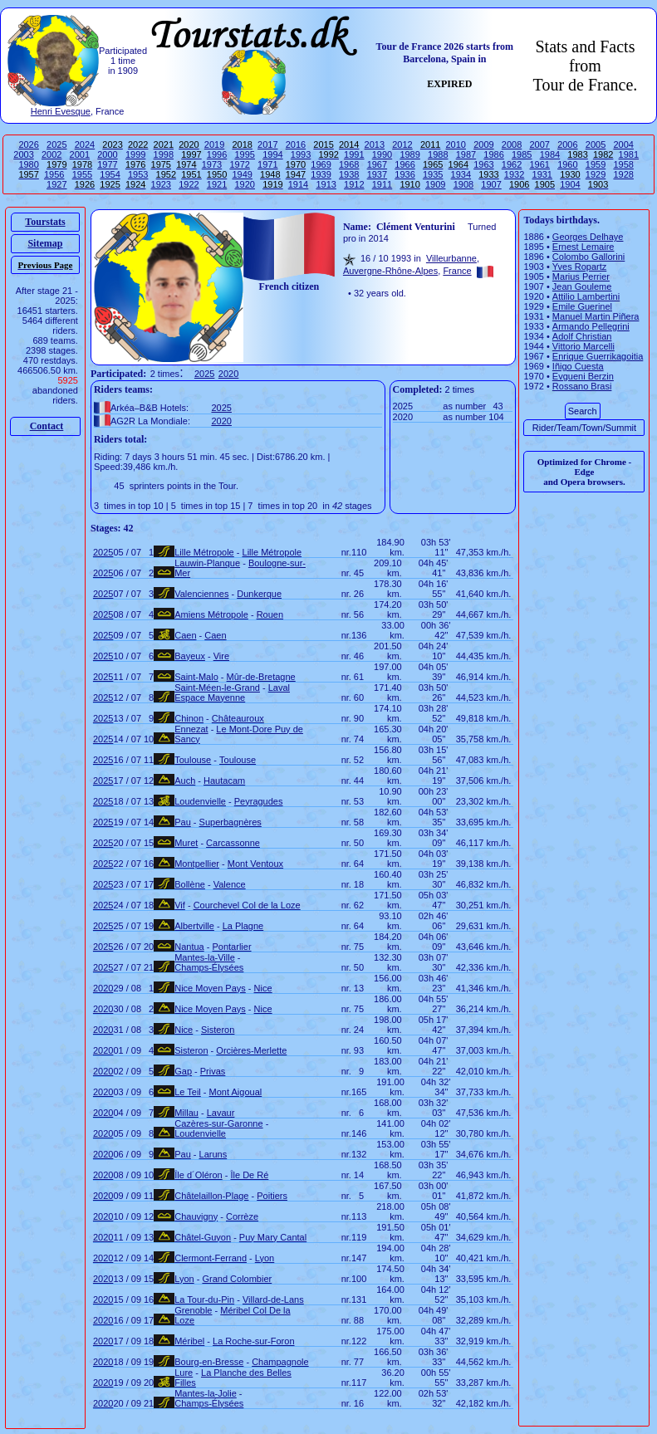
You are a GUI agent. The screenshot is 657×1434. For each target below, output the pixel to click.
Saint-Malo (196, 677)
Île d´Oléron (198, 1175)
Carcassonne (233, 843)
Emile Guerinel (582, 306)
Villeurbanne (451, 258)
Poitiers (272, 1196)
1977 (107, 164)
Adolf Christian (582, 336)
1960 (567, 164)
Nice (263, 988)
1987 (466, 154)
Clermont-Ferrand (210, 1258)
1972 (239, 164)
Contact (47, 426)
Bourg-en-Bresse (208, 1362)
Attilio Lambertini (586, 296)
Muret (186, 843)
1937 (377, 174)
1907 (491, 184)
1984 (550, 154)
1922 (189, 184)
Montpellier (196, 864)
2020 (228, 374)
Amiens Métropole (211, 614)
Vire (221, 656)
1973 (212, 164)
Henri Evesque (61, 111)
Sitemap (44, 243)
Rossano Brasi (582, 386)
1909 (435, 184)
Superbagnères (230, 822)
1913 (326, 184)
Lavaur (221, 1113)
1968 (349, 164)
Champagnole (280, 1362)
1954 (110, 174)
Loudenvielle (200, 801)
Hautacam (224, 781)
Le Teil (187, 1092)
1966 (404, 164)
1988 (438, 154)
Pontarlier (231, 947)
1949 (242, 174)
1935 (433, 174)
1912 (354, 184)
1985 (522, 154)
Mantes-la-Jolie (205, 1393)
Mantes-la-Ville (204, 957)
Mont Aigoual (235, 1092)
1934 (461, 174)
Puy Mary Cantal (272, 1237)
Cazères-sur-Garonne (218, 1123)
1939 (321, 174)
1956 (54, 174)
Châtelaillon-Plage (211, 1196)
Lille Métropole (204, 552)
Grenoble (193, 1310)
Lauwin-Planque (207, 563)
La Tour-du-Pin (204, 1299)
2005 (596, 144)
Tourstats (45, 222)
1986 (493, 154)
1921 (217, 184)
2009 (483, 144)
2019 (214, 144)
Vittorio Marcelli (583, 346)
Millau (186, 1113)
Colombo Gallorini (588, 257)
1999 (135, 154)
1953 (138, 174)
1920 (244, 184)
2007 (539, 144)
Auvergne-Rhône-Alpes (390, 271)
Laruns (213, 1154)
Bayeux (189, 656)
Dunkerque (259, 594)
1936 (404, 174)
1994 (272, 154)
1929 (596, 174)
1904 (570, 184)
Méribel (189, 1341)
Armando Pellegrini (591, 326)
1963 (483, 164)
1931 (542, 174)
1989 (409, 154)
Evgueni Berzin (583, 376)
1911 (382, 184)
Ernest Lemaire (583, 247)
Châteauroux (238, 718)
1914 (298, 184)
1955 (82, 174)
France (457, 271)
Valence (229, 884)
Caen (185, 635)
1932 (514, 174)
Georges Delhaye (588, 237)
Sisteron (217, 1030)
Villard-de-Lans (273, 1299)
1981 (629, 154)
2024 (85, 144)
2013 (375, 144)
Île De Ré (249, 1175)
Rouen (270, 614)
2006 (567, 144)
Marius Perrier (581, 276)
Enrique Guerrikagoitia (597, 356)
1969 (321, 164)
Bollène (189, 884)
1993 (301, 154)
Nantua (188, 947)
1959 (596, 164)
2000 (107, 154)
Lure (183, 1373)
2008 (512, 144)
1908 (463, 184)
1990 (382, 154)
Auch (184, 781)
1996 (217, 154)
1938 (349, 174)
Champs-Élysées (208, 967)
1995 (244, 154)
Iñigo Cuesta (578, 366)
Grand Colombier (237, 1279)
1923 (161, 184)
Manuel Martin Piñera (596, 316)
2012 (402, 144)
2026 (28, 144)
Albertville (194, 926)
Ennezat (191, 729)
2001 (80, 154)
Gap (183, 1071)
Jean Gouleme (582, 286)
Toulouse (192, 760)
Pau (182, 822)
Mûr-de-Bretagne (261, 677)
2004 (623, 144)
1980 (28, 164)
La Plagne (243, 926)
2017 (267, 144)
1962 (512, 164)
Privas (213, 1071)
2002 (51, 154)
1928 (623, 174)
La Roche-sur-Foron (253, 1341)
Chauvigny (196, 1216)
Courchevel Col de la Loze (247, 905)
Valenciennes (201, 594)
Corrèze (242, 1216)
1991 (354, 154)
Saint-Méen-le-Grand (217, 688)
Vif (179, 905)
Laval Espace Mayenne (232, 692)
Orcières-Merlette (251, 1050)
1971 (267, 164)
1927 (56, 184)
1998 (164, 154)
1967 (377, 164)
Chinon (188, 718)
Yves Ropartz (579, 267)
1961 (539, 164)
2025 (56, 144)
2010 (456, 144)
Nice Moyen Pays (210, 988)
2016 (296, 144)
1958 (623, 164)
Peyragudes (258, 801)
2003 (23, 154)
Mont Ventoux (255, 864)
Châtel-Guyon (202, 1237)
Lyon (264, 1258)
